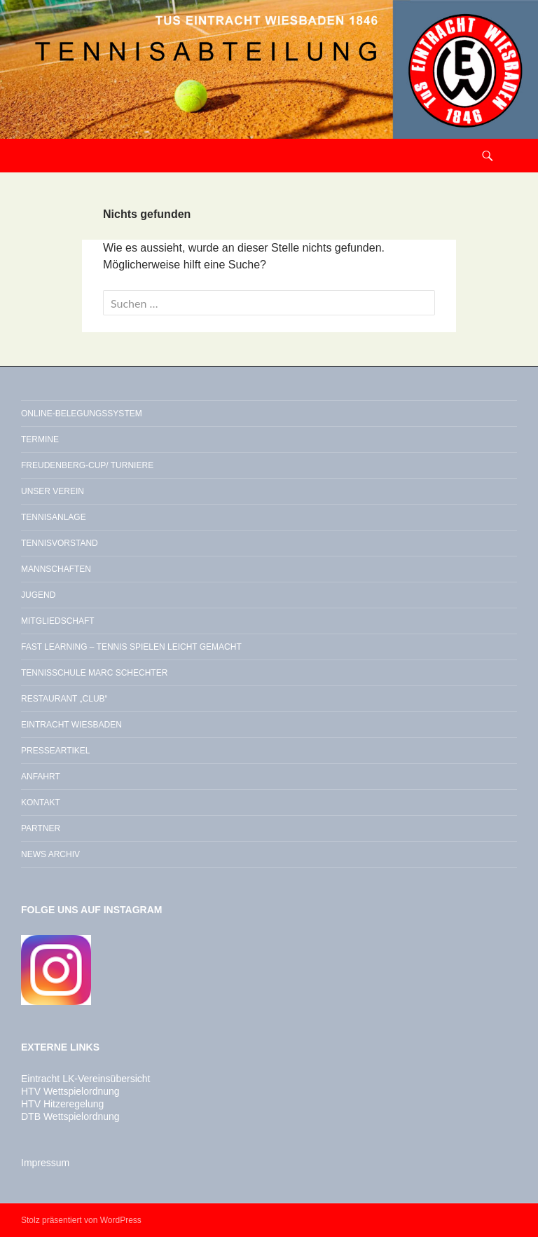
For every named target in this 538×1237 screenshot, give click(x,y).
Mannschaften (56, 569)
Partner (40, 828)
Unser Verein (52, 491)
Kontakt (40, 802)
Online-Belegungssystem (81, 413)
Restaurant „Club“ (64, 699)
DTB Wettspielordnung (70, 1116)
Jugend (38, 595)
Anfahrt (40, 776)
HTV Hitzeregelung (62, 1103)
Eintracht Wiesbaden (71, 725)
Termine (40, 439)
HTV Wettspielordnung (70, 1091)
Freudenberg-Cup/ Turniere (87, 465)
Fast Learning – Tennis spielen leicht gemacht (131, 647)
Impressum (45, 1162)
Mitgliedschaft (58, 621)
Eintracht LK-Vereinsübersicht (85, 1078)
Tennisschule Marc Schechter (94, 673)
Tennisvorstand (59, 543)
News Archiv (50, 854)
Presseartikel (55, 751)
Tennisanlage (53, 517)
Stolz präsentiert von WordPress (81, 1220)
